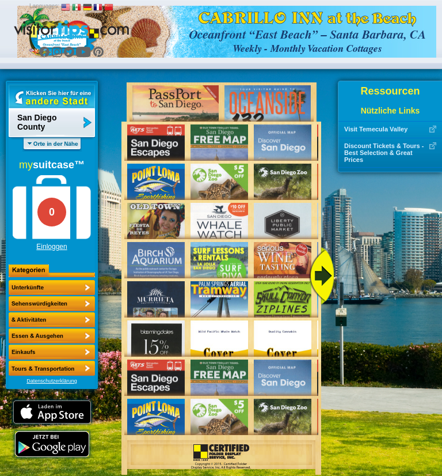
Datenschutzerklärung (51, 381)
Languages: (44, 6)
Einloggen (51, 247)
